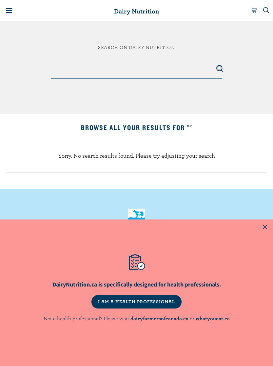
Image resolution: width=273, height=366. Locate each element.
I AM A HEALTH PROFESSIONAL (136, 301)
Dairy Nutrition (136, 11)
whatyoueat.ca (213, 318)
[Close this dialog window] (265, 227)
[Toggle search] (266, 10)
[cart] (254, 10)
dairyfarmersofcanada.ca (159, 318)
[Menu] (9, 10)
